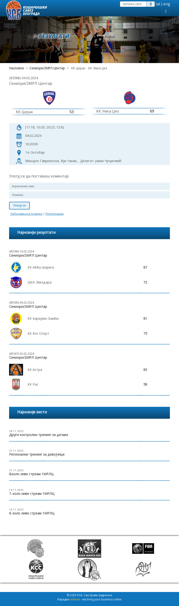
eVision (75, 599)
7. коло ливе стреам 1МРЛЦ (32, 493)
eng (166, 4)
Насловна (16, 68)
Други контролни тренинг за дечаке (38, 434)
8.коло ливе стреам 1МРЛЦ (31, 474)
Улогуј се (19, 205)
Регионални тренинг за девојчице (37, 454)
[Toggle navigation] (166, 11)
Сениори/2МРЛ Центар (47, 68)
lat (158, 4)
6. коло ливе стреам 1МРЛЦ (32, 513)
